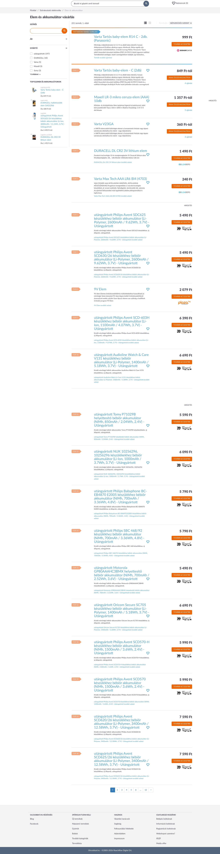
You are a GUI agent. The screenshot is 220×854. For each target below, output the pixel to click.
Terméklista (77, 843)
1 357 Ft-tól (183, 97)
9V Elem (100, 289)
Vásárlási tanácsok (122, 819)
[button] (181, 3)
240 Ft (187, 179)
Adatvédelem (119, 834)
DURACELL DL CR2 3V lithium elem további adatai (113, 162)
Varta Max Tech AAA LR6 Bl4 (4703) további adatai (113, 196)
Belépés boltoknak (164, 819)
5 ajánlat (188, 110)
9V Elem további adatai (102, 305)
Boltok (75, 834)
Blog (32, 819)
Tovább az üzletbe (181, 44)
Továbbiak (35, 74)
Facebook (34, 824)
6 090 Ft (185, 452)
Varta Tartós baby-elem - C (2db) (117, 70)
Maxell (36, 66)
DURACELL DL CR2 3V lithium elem (120, 151)
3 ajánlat (188, 137)
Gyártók (75, 829)
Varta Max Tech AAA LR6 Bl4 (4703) (120, 179)
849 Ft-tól (184, 71)
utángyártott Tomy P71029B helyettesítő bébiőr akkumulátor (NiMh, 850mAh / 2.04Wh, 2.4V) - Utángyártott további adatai (119, 438)
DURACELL (39, 58)
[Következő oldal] (151, 790)
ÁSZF (158, 839)
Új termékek (77, 819)
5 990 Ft (185, 642)
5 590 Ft (185, 415)
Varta (36, 62)
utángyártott (39, 54)
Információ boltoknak (165, 824)
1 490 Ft (185, 151)
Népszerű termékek (80, 824)
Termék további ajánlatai (103, 58)
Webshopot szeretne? (165, 834)
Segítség (117, 824)
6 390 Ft (185, 318)
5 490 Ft (185, 215)
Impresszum (119, 839)
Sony (36, 71)
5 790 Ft (185, 491)
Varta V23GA (104, 124)
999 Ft (187, 37)
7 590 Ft (185, 717)
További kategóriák (80, 839)
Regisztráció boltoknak (166, 829)
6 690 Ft (185, 355)
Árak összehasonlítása (179, 77)
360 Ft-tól (184, 124)
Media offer (161, 843)
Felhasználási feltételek (124, 829)
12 (146, 790)
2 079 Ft (185, 290)
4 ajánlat (188, 83)
